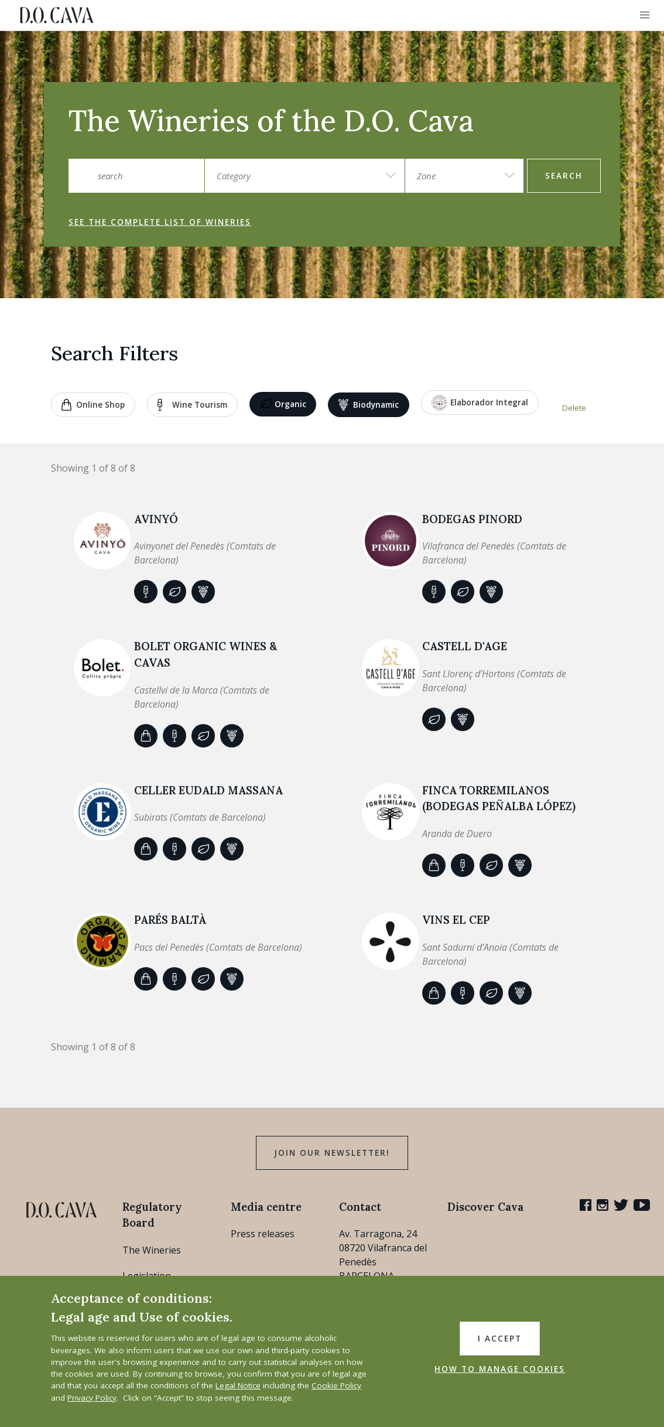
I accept (500, 1338)
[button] (644, 15)
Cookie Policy (336, 1385)
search (564, 175)
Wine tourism (192, 405)
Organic (283, 405)
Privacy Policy (92, 1397)
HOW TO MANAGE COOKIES (499, 1369)
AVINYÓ (156, 519)
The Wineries (151, 1250)
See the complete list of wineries (160, 222)
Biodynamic (368, 405)
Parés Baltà (170, 920)
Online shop (93, 405)
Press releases (263, 1233)
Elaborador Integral (480, 403)
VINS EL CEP (456, 920)
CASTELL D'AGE (464, 646)
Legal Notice (238, 1385)
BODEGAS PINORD (472, 519)
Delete (574, 407)
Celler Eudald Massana (208, 790)
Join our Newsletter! (332, 1153)
